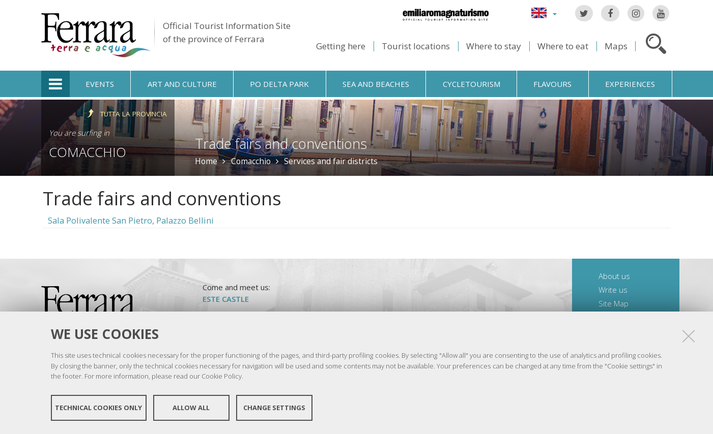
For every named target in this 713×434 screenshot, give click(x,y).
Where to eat (562, 46)
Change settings (274, 407)
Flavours (552, 84)
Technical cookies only (98, 407)
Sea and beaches (376, 84)
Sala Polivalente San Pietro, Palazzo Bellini (131, 220)
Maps (616, 46)
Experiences (630, 84)
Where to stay (493, 46)
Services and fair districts (331, 161)
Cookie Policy (222, 376)
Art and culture (182, 84)
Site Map (613, 303)
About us (614, 276)
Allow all (191, 407)
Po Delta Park (279, 84)
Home (206, 161)
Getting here (340, 46)
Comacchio (87, 152)
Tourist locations (416, 46)
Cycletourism (471, 84)
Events (99, 84)
